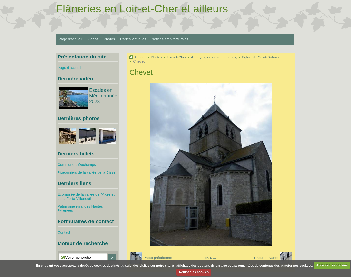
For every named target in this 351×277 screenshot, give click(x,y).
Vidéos (92, 39)
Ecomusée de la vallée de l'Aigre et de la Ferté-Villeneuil (86, 196)
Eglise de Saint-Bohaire (261, 57)
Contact (64, 232)
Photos (109, 39)
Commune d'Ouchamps (77, 164)
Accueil (140, 57)
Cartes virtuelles (133, 39)
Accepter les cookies (332, 265)
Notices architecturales (169, 39)
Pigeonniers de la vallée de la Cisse (87, 172)
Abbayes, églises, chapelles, (214, 57)
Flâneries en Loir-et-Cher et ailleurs (142, 8)
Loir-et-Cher (176, 57)
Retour (210, 258)
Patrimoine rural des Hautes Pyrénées (80, 208)
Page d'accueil (70, 39)
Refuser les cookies (194, 272)
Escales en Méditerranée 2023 (103, 95)
